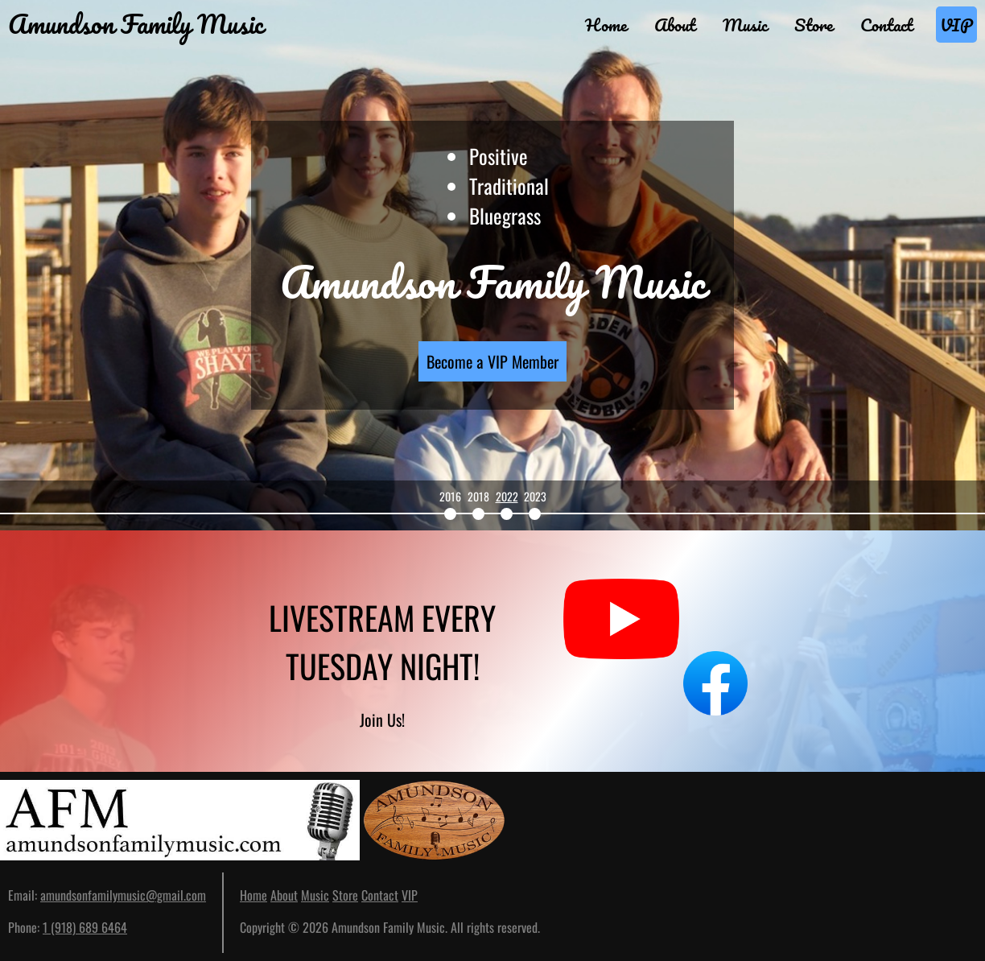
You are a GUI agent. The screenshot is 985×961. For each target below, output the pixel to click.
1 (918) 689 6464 (85, 927)
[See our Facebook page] (731, 651)
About (674, 24)
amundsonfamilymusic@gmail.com (123, 895)
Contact (886, 24)
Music (745, 24)
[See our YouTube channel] (620, 651)
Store (813, 24)
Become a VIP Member (492, 361)
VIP (956, 24)
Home (606, 24)
